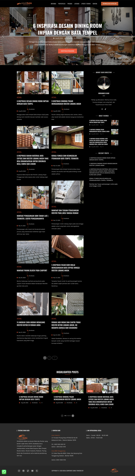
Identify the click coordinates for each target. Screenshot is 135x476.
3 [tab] (69, 62)
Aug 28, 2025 (59, 38)
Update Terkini (86, 4)
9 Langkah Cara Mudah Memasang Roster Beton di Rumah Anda (31, 323)
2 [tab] (67, 62)
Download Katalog (109, 3)
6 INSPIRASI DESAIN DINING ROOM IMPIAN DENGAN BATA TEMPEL (67, 29)
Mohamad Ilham (103, 93)
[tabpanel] (67, 36)
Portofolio (61, 4)
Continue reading (67, 51)
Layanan (76, 4)
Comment (79, 38)
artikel (67, 20)
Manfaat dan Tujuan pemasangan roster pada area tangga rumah (65, 211)
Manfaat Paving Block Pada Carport (32, 270)
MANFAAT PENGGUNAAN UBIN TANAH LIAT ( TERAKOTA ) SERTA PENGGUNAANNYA (32, 217)
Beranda (53, 4)
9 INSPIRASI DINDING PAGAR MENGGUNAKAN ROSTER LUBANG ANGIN (66, 102)
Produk (69, 4)
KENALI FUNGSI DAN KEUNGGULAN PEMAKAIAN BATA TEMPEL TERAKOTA (65, 157)
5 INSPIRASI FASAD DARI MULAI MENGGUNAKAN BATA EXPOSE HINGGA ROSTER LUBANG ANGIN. (66, 267)
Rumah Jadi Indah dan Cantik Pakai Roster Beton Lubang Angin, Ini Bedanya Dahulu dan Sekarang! (66, 325)
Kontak (95, 4)
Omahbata (69, 38)
